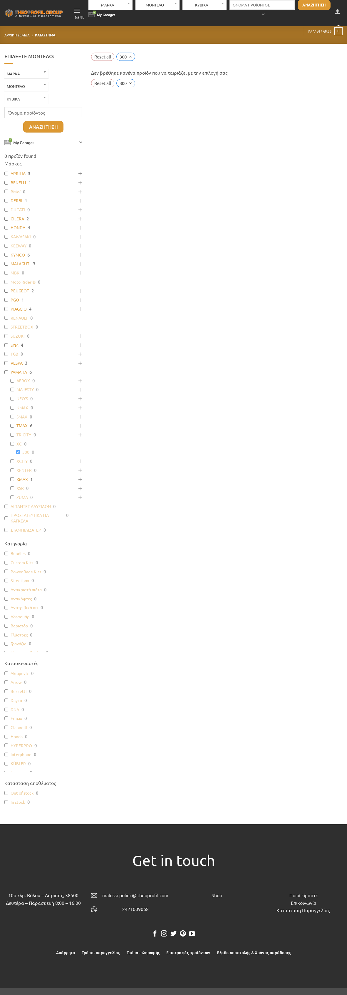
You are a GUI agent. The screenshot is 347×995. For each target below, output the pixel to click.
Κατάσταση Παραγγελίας (303, 910)
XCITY (22, 461)
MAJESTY (25, 389)
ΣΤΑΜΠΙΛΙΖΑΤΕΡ (26, 529)
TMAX (22, 425)
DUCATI (18, 209)
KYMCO (18, 254)
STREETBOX (22, 326)
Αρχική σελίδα (17, 35)
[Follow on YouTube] (192, 934)
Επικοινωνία (303, 903)
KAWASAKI (21, 236)
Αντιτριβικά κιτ (24, 607)
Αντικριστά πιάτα (26, 589)
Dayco (16, 700)
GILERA (17, 218)
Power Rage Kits (26, 571)
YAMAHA (19, 372)
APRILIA (18, 173)
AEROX (23, 380)
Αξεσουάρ (20, 616)
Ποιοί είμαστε (303, 895)
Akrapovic (20, 673)
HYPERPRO (21, 745)
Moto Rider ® (23, 281)
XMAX (22, 479)
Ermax (16, 718)
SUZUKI (18, 336)
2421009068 (135, 909)
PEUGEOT (20, 290)
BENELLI (18, 182)
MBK (15, 272)
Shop (217, 895)
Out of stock (22, 792)
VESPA (17, 363)
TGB (14, 353)
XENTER (24, 470)
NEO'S (22, 398)
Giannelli (19, 727)
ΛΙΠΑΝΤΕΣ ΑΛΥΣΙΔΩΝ (31, 506)
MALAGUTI (21, 263)
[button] (79, 13)
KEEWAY (18, 245)
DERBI (16, 200)
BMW (16, 191)
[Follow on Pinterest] (183, 934)
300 (25, 452)
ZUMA (22, 497)
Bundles (18, 553)
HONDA (18, 227)
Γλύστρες (19, 634)
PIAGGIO (19, 308)
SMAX (21, 416)
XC (19, 443)
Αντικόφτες (21, 598)
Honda (17, 736)
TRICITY (23, 434)
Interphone (21, 754)
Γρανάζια (18, 643)
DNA (15, 709)
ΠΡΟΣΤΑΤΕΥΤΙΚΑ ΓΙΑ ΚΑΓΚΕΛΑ (30, 517)
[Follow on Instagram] (164, 934)
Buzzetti (19, 691)
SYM (15, 345)
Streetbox (20, 580)
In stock (18, 802)
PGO (15, 299)
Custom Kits (22, 562)
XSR (20, 488)
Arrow (16, 682)
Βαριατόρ (19, 625)
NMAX (22, 407)
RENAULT (19, 318)
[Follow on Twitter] (173, 934)
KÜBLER (18, 763)
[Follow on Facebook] (155, 934)
